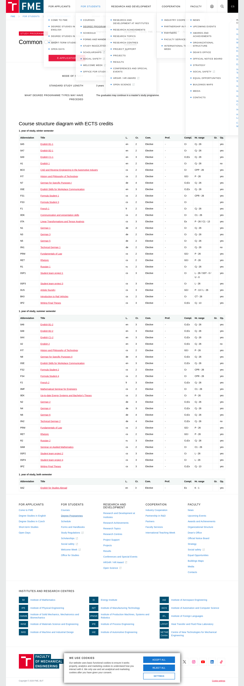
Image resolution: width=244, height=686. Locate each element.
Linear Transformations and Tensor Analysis (62, 221)
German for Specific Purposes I (56, 183)
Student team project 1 (51, 273)
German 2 (45, 402)
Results (107, 551)
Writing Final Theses (50, 303)
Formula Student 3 (49, 202)
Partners (150, 521)
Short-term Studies (29, 527)
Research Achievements (116, 523)
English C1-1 (46, 157)
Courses (65, 510)
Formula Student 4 (49, 376)
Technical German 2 (50, 421)
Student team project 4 (51, 460)
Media (191, 566)
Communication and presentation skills (59, 215)
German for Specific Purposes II (56, 356)
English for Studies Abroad (53, 488)
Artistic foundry (47, 290)
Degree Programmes (72, 515)
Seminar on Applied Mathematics (57, 447)
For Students (31, 16)
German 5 (45, 241)
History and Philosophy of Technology (59, 176)
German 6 (45, 415)
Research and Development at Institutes (119, 515)
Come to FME (26, 510)
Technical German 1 (50, 247)
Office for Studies (70, 555)
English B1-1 (46, 144)
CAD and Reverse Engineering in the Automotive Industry (69, 170)
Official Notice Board (198, 538)
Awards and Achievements (201, 521)
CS (233, 6)
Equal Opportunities (198, 555)
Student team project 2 (51, 453)
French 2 (44, 382)
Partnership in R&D (156, 515)
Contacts (192, 572)
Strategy (192, 544)
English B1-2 (46, 324)
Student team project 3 (51, 283)
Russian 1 (45, 266)
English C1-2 (46, 337)
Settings (159, 676)
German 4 (45, 408)
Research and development (131, 6)
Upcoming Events (197, 515)
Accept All (159, 659)
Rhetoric (44, 260)
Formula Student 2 (49, 369)
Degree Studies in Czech (32, 521)
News (191, 510)
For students (90, 6)
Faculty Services (154, 527)
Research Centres (112, 534)
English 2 (45, 344)
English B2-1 (46, 150)
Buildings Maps (196, 561)
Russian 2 (45, 440)
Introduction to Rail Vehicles (54, 296)
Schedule (66, 521)
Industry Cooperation (157, 510)
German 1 (45, 228)
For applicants (59, 6)
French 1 (44, 208)
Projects (107, 545)
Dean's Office (195, 532)
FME (13, 16)
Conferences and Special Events (120, 556)
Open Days (25, 532)
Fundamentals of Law (51, 253)
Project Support (111, 539)
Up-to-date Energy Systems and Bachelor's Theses (66, 395)
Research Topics (112, 528)
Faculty (196, 6)
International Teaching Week (160, 532)
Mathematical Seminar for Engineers (58, 389)
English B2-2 (46, 331)
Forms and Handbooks (73, 527)
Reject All (159, 667)
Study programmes (59, 16)
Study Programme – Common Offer (99, 16)
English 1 (45, 163)
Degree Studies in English (32, 515)
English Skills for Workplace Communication (62, 189)
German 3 (45, 234)
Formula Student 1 (49, 195)
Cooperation (171, 6)
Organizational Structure (200, 527)
